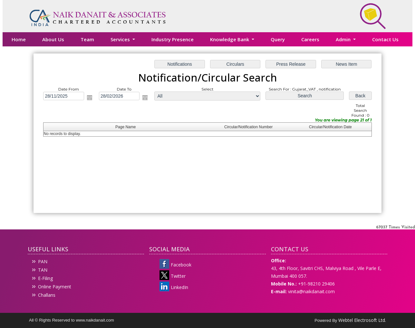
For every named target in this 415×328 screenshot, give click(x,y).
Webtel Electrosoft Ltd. (362, 320)
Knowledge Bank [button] (230, 39)
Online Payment (54, 287)
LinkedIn (179, 287)
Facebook (181, 265)
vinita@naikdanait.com (311, 291)
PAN (42, 261)
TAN (42, 270)
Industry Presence (172, 39)
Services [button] (121, 39)
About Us (53, 39)
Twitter (178, 276)
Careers (310, 39)
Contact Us (385, 39)
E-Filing (45, 278)
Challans (46, 295)
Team (87, 39)
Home (19, 39)
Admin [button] (344, 39)
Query (278, 39)
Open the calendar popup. (90, 97)
